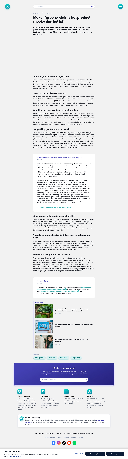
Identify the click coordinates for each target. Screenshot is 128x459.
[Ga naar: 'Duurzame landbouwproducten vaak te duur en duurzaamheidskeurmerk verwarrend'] (65, 311)
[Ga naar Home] (7, 6)
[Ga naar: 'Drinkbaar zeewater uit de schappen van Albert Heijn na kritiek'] (65, 326)
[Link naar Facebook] (54, 443)
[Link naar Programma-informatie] (71, 433)
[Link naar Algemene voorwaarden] (53, 437)
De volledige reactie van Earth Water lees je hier (54, 207)
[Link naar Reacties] (58, 433)
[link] (39, 357)
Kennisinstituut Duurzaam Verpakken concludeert (59, 291)
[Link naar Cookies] (80, 437)
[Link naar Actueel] (41, 433)
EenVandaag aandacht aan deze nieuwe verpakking (64, 288)
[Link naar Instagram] (59, 443)
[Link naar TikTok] (64, 443)
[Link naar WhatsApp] (74, 443)
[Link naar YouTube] (69, 443)
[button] (92, 6)
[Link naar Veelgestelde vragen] (87, 433)
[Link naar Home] (36, 433)
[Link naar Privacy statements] (69, 437)
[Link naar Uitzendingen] (50, 433)
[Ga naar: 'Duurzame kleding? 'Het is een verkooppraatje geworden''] (65, 341)
